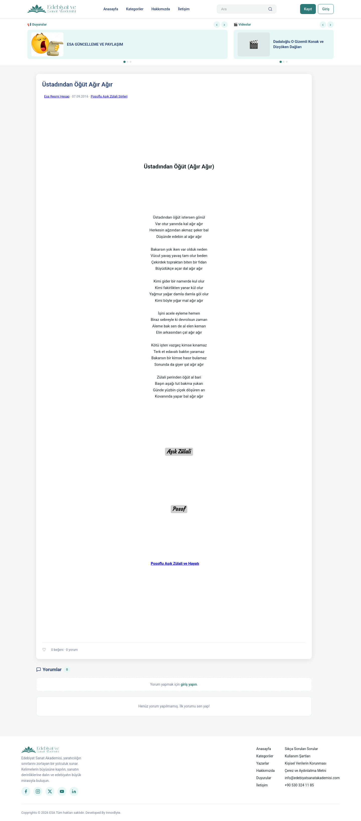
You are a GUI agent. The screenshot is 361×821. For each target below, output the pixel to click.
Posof (179, 509)
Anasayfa (110, 9)
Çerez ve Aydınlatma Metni (305, 771)
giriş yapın (189, 684)
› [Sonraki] (224, 24)
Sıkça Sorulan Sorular (301, 749)
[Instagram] (37, 791)
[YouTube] (61, 791)
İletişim (184, 9)
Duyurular (263, 778)
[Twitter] (49, 791)
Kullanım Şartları (298, 756)
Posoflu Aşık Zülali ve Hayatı (175, 563)
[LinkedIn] (73, 791)
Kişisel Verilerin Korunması (305, 763)
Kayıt (308, 9)
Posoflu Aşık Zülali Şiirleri (109, 96)
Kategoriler (134, 9)
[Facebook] (25, 791)
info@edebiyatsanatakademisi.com (312, 778)
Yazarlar (262, 763)
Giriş (325, 9)
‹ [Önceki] (217, 24)
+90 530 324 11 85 (299, 785)
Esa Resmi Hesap (56, 96)
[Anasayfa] (51, 9)
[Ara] (270, 9)
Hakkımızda (160, 9)
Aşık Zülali (179, 451)
